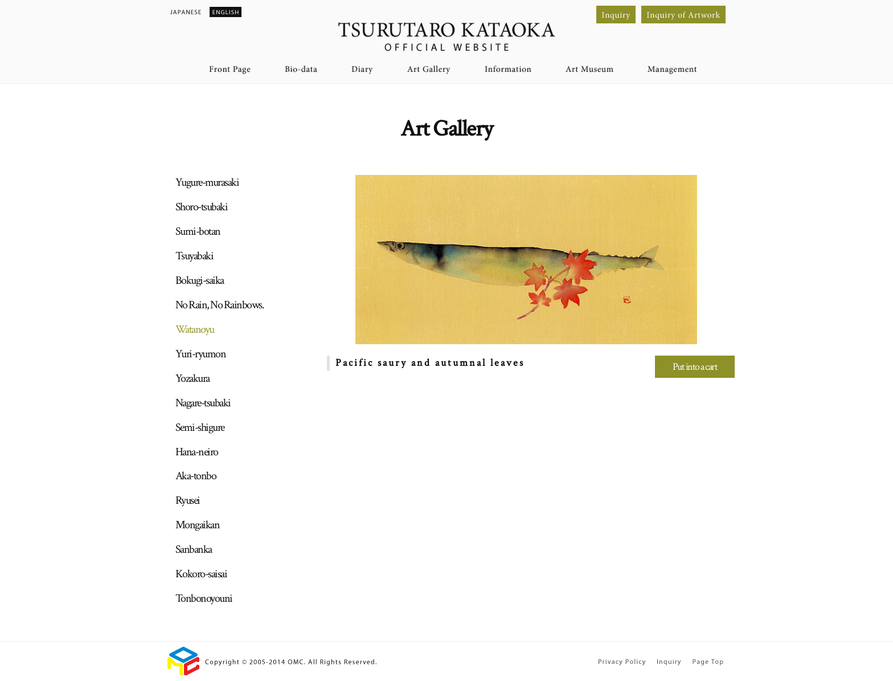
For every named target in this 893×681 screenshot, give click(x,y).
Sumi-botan (197, 231)
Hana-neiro (196, 452)
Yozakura (192, 378)
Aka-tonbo (195, 475)
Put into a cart (695, 366)
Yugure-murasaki (207, 182)
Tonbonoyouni (203, 598)
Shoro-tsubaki (201, 206)
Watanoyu (194, 329)
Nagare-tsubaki (203, 402)
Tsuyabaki (194, 255)
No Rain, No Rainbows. (219, 304)
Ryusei (187, 500)
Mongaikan (197, 524)
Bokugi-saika (199, 280)
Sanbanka (193, 549)
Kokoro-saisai (201, 573)
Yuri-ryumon (200, 353)
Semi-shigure (199, 427)
